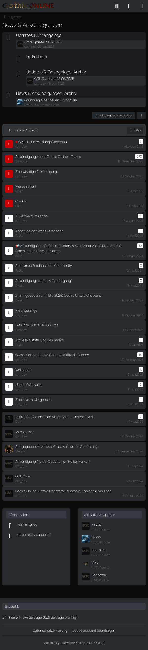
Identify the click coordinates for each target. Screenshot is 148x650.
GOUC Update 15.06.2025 (54, 78)
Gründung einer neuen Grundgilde (50, 100)
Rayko (96, 524)
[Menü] (142, 6)
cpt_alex (98, 549)
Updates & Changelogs (38, 35)
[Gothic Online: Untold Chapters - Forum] (28, 6)
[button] (141, 115)
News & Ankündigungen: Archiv (46, 93)
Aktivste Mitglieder (99, 514)
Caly (95, 562)
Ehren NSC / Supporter (34, 534)
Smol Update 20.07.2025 (43, 42)
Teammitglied (27, 524)
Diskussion (36, 56)
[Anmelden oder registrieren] (129, 6)
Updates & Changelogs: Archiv (56, 72)
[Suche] (117, 6)
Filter (135, 130)
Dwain (96, 537)
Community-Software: (74, 643)
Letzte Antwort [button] (26, 130)
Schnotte (99, 575)
